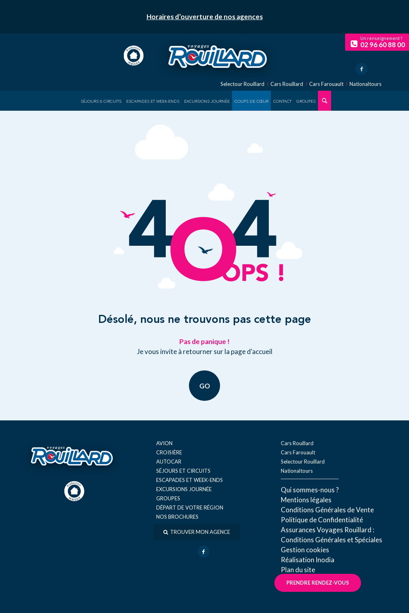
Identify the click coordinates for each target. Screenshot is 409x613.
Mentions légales (306, 500)
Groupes (168, 498)
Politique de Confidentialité (322, 519)
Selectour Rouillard (242, 84)
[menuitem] (101, 101)
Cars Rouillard (286, 84)
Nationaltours (365, 84)
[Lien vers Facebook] (361, 69)
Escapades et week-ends (189, 480)
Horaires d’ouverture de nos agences (205, 16)
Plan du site (298, 569)
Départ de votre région (189, 507)
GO (204, 385)
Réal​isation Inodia (307, 559)
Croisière (169, 452)
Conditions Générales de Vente (327, 510)
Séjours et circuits (183, 471)
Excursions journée (184, 489)
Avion (164, 443)
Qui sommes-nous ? (310, 490)
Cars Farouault (326, 84)
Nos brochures (177, 516)
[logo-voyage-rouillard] (218, 56)
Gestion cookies (305, 549)
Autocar (168, 461)
